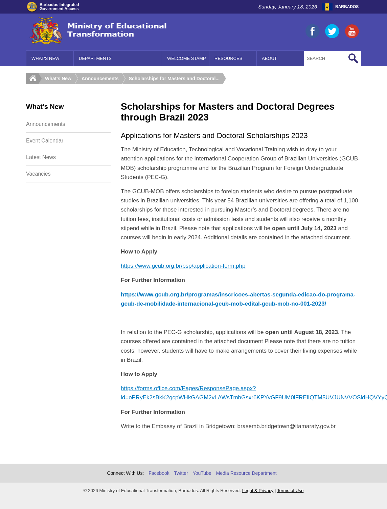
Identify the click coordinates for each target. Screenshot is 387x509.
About (269, 58)
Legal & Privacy (258, 490)
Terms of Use (290, 490)
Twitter (181, 473)
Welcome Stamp (186, 58)
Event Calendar (44, 140)
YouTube (202, 473)
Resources (228, 58)
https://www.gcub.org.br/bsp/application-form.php (183, 266)
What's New (45, 58)
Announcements (100, 78)
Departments (95, 58)
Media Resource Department (246, 473)
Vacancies (38, 174)
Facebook (159, 473)
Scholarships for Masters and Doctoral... (174, 78)
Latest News (41, 157)
